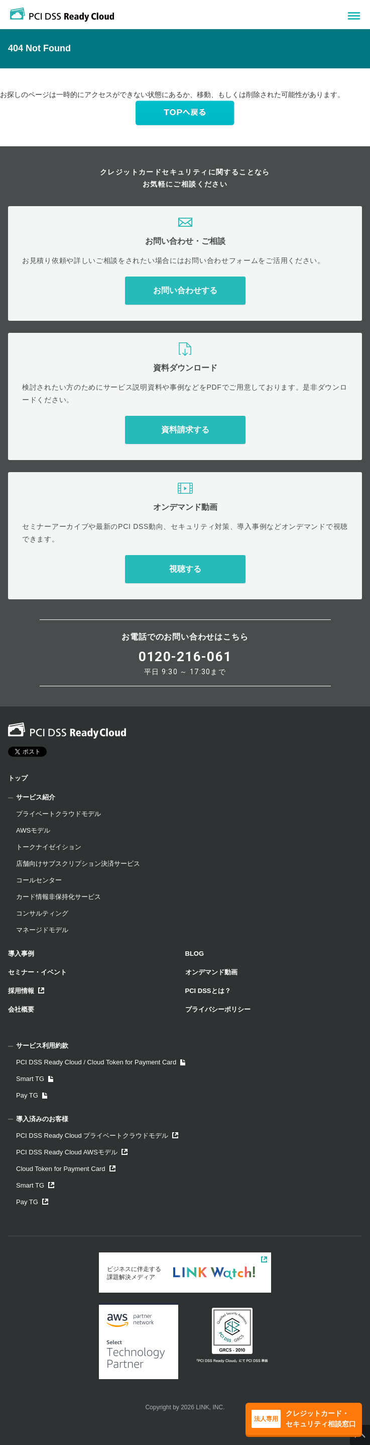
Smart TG (34, 1078)
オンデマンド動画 (211, 972)
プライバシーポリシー (218, 1009)
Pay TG (31, 1095)
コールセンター (39, 880)
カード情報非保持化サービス (58, 896)
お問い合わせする (185, 290)
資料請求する (185, 429)
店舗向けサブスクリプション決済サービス (78, 863)
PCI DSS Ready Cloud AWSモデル (72, 1152)
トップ (18, 778)
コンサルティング (42, 913)
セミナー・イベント (37, 972)
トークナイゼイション (48, 847)
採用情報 (26, 991)
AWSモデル (33, 830)
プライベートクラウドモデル (58, 814)
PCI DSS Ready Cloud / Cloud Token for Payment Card (100, 1062)
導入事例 (21, 953)
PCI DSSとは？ (208, 991)
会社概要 (21, 1009)
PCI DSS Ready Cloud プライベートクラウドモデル (97, 1135)
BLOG (194, 953)
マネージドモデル (42, 930)
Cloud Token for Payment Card (65, 1168)
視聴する (185, 569)
